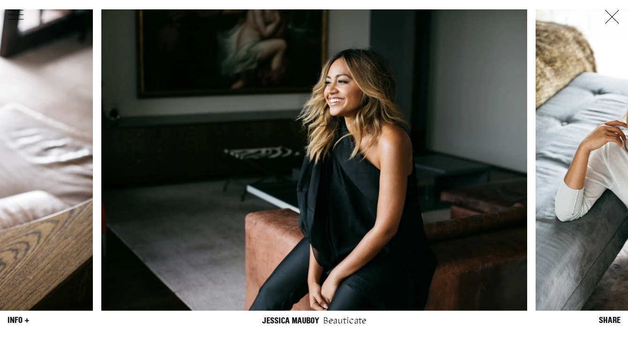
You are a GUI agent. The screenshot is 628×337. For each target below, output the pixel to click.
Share (609, 320)
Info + (19, 320)
